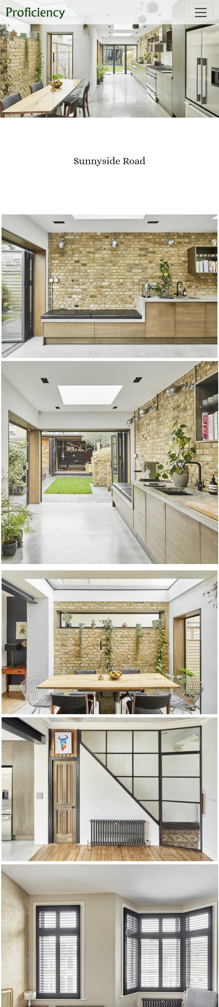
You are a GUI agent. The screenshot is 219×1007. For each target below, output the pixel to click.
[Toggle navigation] (201, 12)
